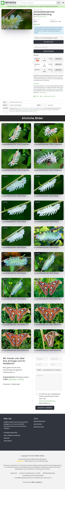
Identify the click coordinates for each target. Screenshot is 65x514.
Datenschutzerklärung (47, 401)
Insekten (11, 105)
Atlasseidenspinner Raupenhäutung (44, 13)
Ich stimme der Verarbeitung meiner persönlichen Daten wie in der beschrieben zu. (49, 398)
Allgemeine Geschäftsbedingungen (32, 475)
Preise (36, 419)
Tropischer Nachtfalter (34, 109)
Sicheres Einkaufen (49, 96)
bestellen (58, 58)
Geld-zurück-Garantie (12, 435)
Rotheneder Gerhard (41, 16)
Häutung (20, 108)
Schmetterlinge (17, 105)
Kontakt (36, 96)
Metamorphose (39, 108)
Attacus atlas (38, 10)
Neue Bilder (38, 424)
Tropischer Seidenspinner (53, 109)
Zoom (28, 11)
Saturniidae (26, 109)
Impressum (14, 473)
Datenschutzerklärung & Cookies (29, 473)
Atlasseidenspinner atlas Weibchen (47, 299)
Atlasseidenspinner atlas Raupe (13, 196)
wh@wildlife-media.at (16, 379)
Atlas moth (12, 111)
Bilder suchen (39, 427)
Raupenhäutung (13, 108)
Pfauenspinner (18, 109)
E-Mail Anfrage (42, 92)
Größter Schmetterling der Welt (22, 111)
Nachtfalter (12, 109)
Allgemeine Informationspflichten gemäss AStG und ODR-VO (32, 478)
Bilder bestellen (39, 421)
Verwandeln (25, 108)
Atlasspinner (43, 109)
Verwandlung (32, 108)
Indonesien (50, 105)
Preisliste (57, 89)
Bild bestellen (48, 42)
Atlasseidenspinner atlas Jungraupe (15, 144)
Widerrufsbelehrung (49, 473)
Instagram (7, 441)
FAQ (41, 96)
